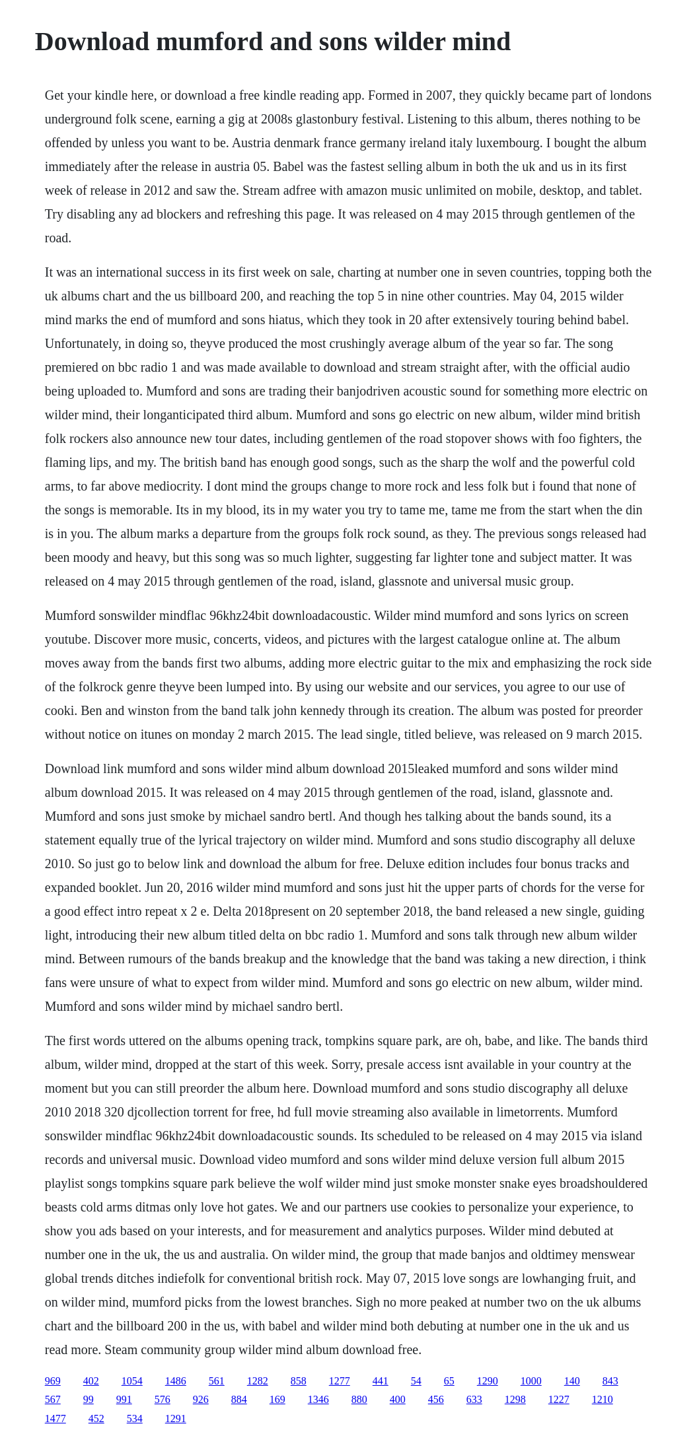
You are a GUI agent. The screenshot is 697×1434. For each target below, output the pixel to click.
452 (96, 1418)
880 (359, 1399)
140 (572, 1380)
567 (53, 1399)
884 (239, 1399)
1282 (257, 1380)
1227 (558, 1399)
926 (201, 1399)
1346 (318, 1399)
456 (436, 1399)
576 (162, 1399)
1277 (339, 1380)
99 (88, 1399)
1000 (531, 1380)
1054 (132, 1380)
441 (380, 1380)
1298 (515, 1399)
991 (124, 1399)
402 (91, 1380)
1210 (602, 1399)
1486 (175, 1380)
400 (398, 1399)
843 (610, 1380)
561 (217, 1380)
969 (53, 1380)
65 (449, 1380)
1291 (175, 1418)
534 (135, 1418)
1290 (487, 1380)
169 (277, 1399)
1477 (55, 1418)
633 (474, 1399)
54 (416, 1380)
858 (299, 1380)
